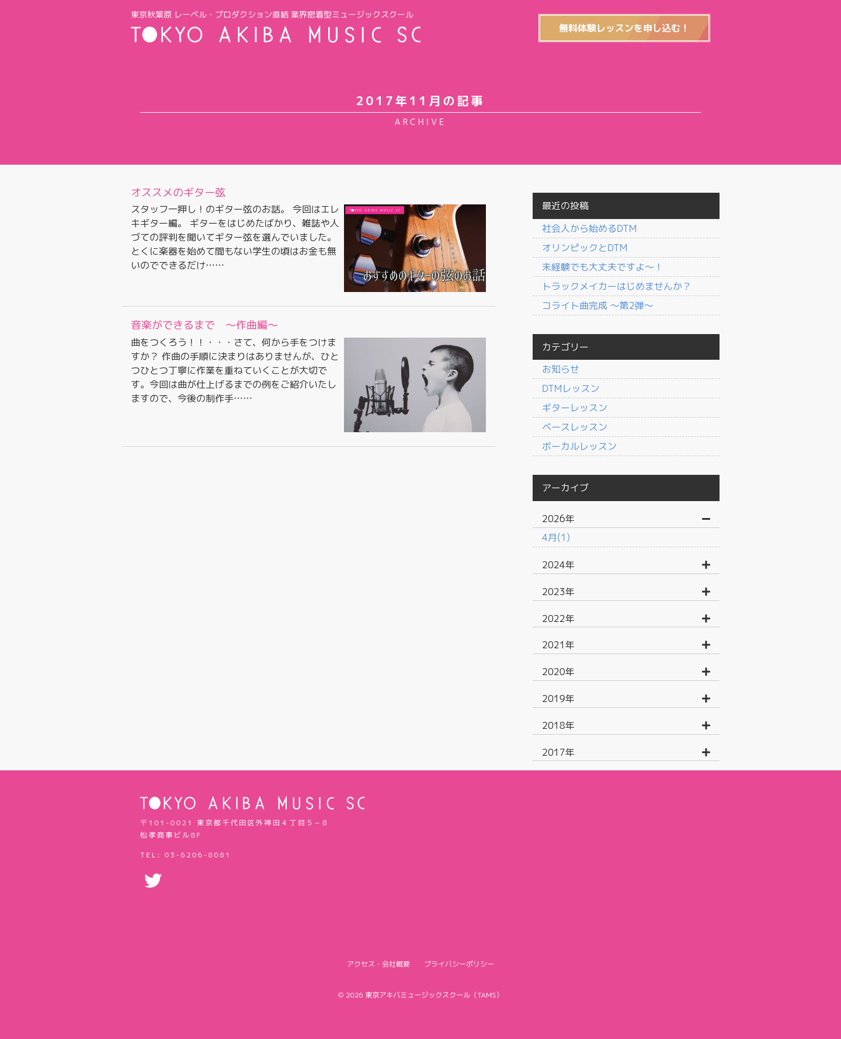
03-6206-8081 (198, 855)
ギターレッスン (574, 407)
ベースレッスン (574, 427)
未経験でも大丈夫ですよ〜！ (602, 266)
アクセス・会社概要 (378, 964)
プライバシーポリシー (459, 964)
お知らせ (560, 369)
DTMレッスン (570, 388)
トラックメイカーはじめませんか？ (616, 286)
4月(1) (556, 537)
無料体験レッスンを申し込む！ (624, 28)
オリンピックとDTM (584, 247)
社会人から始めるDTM (589, 228)
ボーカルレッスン (579, 446)
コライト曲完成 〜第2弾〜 (598, 305)
